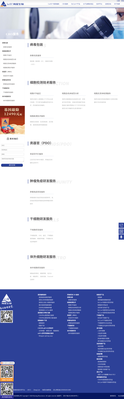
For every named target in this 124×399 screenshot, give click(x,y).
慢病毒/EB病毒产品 (104, 369)
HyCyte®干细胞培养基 (105, 320)
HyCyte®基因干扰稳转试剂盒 (107, 382)
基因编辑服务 (42, 294)
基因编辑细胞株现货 (104, 300)
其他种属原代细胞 (103, 338)
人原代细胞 (101, 331)
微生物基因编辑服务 (45, 305)
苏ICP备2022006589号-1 (70, 396)
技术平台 (99, 4)
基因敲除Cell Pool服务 (46, 310)
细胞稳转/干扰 (42, 320)
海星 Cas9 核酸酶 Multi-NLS (106, 374)
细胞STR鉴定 (7, 55)
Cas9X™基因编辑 (53, 4)
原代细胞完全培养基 (104, 341)
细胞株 (100, 297)
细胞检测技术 (6, 51)
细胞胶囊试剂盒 (103, 356)
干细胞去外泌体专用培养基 (106, 325)
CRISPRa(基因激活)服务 (46, 315)
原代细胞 (99, 328)
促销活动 (108, 4)
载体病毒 (99, 359)
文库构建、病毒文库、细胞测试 (49, 331)
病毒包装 (5, 43)
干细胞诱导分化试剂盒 (105, 323)
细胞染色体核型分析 (9, 59)
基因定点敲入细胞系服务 (47, 302)
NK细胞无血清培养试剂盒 (106, 351)
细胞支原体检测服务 (9, 63)
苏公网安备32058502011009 (62, 390)
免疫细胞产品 (101, 343)
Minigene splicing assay (46, 336)
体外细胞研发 (6, 96)
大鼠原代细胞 (102, 333)
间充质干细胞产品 (103, 318)
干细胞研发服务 (8, 92)
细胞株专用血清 (103, 305)
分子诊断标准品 (88, 4)
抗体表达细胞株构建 (45, 307)
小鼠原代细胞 (102, 336)
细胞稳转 (42, 323)
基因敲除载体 (102, 361)
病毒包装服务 (7, 47)
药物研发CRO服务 (73, 294)
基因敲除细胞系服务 (45, 297)
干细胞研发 (5, 88)
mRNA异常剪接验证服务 (46, 333)
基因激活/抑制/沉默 (44, 313)
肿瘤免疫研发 (6, 80)
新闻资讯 (113, 396)
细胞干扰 (42, 325)
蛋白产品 (99, 372)
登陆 (122, 1)
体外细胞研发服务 (9, 100)
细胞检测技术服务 (9, 67)
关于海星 (117, 4)
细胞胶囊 (99, 354)
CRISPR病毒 (102, 364)
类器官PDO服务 (8, 76)
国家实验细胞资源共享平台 (16, 390)
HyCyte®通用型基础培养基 (106, 313)
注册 (118, 1)
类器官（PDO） (7, 72)
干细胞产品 (100, 315)
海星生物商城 (46, 390)
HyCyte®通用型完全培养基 (106, 310)
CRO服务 (65, 4)
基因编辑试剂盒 (102, 377)
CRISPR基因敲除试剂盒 (105, 379)
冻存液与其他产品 (103, 307)
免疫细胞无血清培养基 (105, 349)
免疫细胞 (100, 346)
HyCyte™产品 (75, 4)
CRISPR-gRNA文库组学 (45, 328)
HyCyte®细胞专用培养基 (105, 302)
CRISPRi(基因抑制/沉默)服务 (48, 318)
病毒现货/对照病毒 (104, 367)
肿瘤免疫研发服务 (9, 84)
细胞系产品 (100, 294)
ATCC (29, 390)
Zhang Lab (36, 390)
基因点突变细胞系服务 (46, 300)
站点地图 (121, 396)
